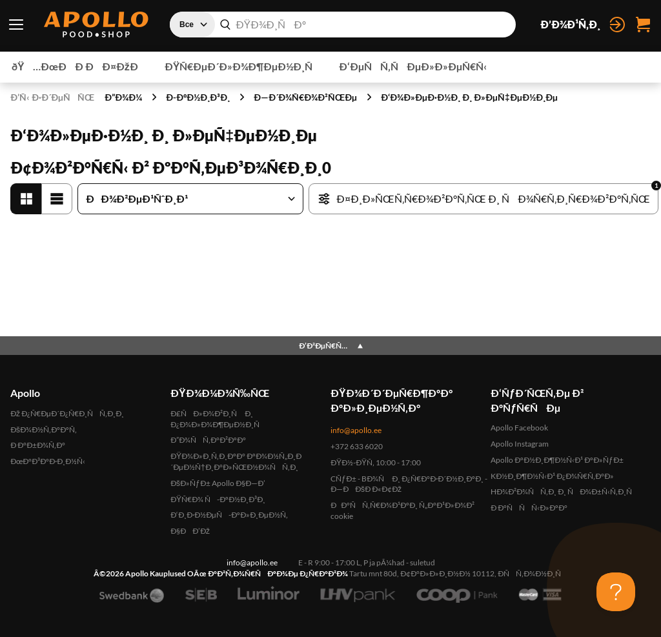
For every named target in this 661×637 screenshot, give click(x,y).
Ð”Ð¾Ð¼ (123, 97)
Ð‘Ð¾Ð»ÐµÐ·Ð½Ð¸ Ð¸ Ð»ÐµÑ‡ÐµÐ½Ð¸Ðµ (469, 97)
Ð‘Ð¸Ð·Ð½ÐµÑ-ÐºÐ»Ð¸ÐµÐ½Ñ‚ (229, 515)
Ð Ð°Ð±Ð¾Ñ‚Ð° (37, 445)
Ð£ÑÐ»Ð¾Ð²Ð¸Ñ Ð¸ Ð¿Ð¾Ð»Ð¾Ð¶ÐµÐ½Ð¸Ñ (218, 419)
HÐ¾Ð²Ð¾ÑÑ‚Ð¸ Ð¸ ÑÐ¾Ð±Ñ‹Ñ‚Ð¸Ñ (564, 491)
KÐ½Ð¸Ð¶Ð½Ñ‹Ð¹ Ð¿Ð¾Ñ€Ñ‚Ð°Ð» (552, 476)
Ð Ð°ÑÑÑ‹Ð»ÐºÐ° (529, 507)
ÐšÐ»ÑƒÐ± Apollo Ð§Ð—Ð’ (217, 483)
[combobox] (343, 24)
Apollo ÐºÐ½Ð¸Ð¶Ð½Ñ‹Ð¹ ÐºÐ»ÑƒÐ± (557, 460)
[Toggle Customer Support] (615, 591)
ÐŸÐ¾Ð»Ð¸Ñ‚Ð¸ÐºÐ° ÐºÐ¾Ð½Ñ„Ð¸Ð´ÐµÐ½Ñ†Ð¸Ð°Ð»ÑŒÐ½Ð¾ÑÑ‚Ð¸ (235, 461)
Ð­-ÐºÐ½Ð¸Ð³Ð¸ (198, 97)
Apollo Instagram (520, 444)
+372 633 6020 (356, 446)
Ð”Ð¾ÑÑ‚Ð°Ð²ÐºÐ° (208, 440)
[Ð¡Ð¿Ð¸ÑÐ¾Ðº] (56, 198)
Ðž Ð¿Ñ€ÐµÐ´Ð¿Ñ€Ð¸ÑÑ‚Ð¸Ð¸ (67, 413)
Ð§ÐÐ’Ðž (190, 531)
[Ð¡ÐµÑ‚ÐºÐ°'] (25, 198)
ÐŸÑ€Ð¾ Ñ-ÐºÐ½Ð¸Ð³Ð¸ (217, 499)
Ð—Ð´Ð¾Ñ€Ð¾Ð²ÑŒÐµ (305, 97)
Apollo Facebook (519, 427)
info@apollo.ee (355, 430)
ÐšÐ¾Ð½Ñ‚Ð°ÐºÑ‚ (43, 429)
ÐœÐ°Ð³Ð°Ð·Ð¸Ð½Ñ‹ (47, 461)
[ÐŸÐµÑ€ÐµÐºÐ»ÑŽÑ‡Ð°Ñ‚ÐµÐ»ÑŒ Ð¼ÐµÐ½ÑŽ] (16, 24)
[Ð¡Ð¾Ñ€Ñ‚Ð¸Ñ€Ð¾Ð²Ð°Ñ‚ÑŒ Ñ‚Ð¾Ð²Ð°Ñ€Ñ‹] (190, 199)
